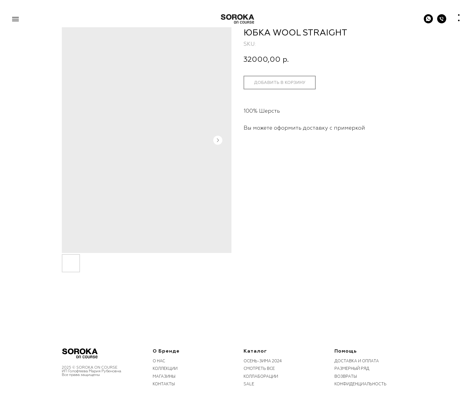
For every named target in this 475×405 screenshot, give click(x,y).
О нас (159, 361)
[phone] (441, 21)
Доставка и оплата (356, 361)
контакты (164, 384)
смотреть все (259, 368)
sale (249, 384)
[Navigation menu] (15, 19)
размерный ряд (351, 368)
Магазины (164, 376)
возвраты (345, 376)
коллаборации (261, 376)
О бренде (166, 351)
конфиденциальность (360, 384)
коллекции (165, 368)
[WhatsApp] (428, 21)
